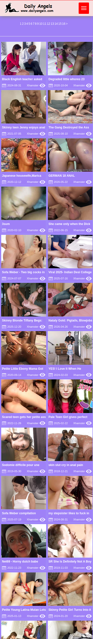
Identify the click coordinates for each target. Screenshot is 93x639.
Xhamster (36, 85)
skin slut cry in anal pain (66, 465)
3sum (6, 224)
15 (60, 23)
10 (40, 23)
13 (52, 23)
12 (48, 23)
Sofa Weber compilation (19, 513)
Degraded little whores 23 (67, 79)
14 (56, 23)
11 (44, 23)
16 (63, 23)
